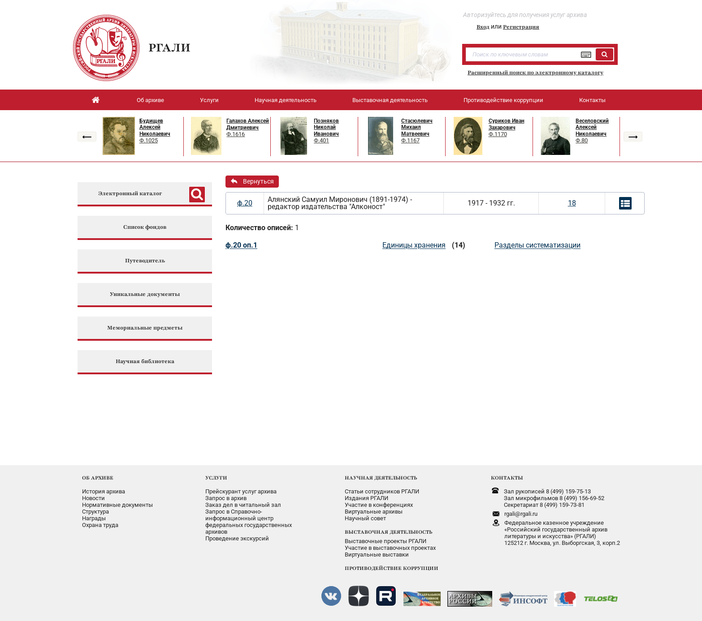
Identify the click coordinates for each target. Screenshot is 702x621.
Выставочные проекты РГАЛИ (385, 541)
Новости (93, 498)
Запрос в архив (226, 498)
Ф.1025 (148, 140)
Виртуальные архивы (374, 511)
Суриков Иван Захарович (506, 124)
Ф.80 (582, 140)
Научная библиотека (145, 361)
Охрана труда (100, 525)
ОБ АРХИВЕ (97, 477)
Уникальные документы (145, 294)
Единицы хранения (414, 245)
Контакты (592, 100)
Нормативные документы (117, 504)
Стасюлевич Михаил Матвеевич (417, 127)
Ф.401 (321, 140)
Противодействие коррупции (503, 100)
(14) (458, 245)
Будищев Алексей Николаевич (154, 127)
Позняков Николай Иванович (326, 127)
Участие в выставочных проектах (390, 547)
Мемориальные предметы (144, 328)
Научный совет (365, 518)
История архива (103, 491)
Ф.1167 (410, 140)
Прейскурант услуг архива (241, 491)
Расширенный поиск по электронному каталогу (535, 72)
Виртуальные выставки (377, 554)
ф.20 (244, 203)
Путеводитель (145, 260)
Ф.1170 (498, 134)
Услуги (209, 100)
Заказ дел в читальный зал (243, 504)
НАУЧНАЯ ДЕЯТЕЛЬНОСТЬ (381, 477)
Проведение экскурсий (237, 538)
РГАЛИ (169, 47)
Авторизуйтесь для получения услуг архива (525, 14)
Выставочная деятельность (390, 100)
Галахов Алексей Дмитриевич (247, 124)
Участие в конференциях (379, 504)
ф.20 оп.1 (241, 245)
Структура (95, 511)
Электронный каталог (130, 193)
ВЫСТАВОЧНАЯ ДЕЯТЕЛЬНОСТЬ (388, 531)
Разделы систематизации (537, 245)
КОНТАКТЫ (507, 477)
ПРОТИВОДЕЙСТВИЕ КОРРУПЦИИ (391, 568)
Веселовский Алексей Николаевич (592, 127)
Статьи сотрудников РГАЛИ (382, 491)
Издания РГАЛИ (366, 498)
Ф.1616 (235, 134)
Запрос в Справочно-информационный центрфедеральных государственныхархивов (248, 521)
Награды (94, 518)
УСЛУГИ (216, 477)
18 (572, 203)
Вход (483, 26)
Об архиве (150, 100)
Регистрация (521, 26)
